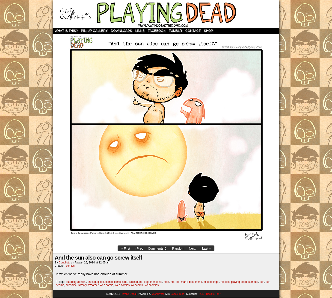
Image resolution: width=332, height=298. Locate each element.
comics (70, 265)
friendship (156, 281)
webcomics (152, 285)
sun (262, 281)
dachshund (135, 281)
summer (253, 281)
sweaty (82, 285)
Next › (193, 248)
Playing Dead (166, 14)
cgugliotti (64, 262)
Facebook (157, 30)
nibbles (225, 281)
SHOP (208, 30)
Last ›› (206, 248)
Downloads (121, 30)
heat (166, 281)
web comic (106, 285)
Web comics (122, 285)
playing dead (239, 281)
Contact (193, 30)
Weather (93, 285)
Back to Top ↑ (213, 293)
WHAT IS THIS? (66, 30)
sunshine (71, 285)
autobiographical (76, 281)
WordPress (158, 293)
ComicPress (177, 293)
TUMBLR (175, 30)
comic (109, 281)
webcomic (137, 285)
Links (140, 30)
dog (146, 281)
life (177, 281)
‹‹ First (125, 248)
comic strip (120, 281)
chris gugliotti (96, 281)
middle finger (211, 281)
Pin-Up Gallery (94, 30)
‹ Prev (139, 248)
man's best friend (191, 281)
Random (178, 248)
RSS (201, 293)
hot (173, 281)
